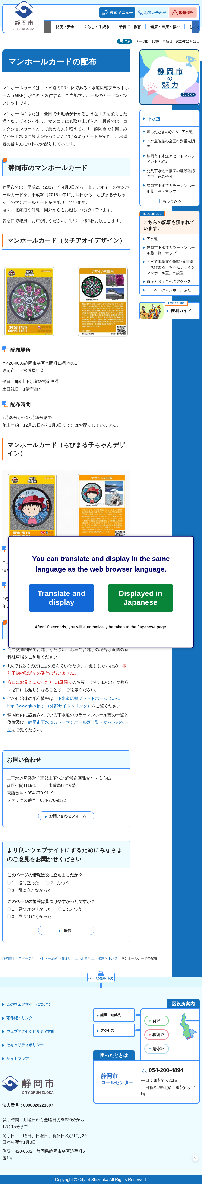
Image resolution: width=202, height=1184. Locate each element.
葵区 (156, 1021)
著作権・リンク (19, 1018)
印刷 (127, 41)
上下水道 (97, 958)
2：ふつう (59, 883)
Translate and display (61, 597)
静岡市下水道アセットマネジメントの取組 (171, 159)
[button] (117, 12)
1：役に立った (25, 883)
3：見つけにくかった (32, 916)
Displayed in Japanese (140, 597)
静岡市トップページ (17, 958)
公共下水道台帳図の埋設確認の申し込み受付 (171, 174)
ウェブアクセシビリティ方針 (30, 1032)
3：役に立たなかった (32, 890)
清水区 (158, 1048)
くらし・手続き (46, 958)
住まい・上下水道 (75, 958)
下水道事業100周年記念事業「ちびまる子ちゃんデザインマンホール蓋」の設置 (171, 267)
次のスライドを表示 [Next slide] (195, 27)
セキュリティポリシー (25, 1045)
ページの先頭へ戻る (101, 977)
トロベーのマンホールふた (169, 290)
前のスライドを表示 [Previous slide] (47, 27)
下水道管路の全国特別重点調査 (171, 144)
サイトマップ (17, 1059)
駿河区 (158, 1035)
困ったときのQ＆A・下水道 (170, 132)
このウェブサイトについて (28, 1004)
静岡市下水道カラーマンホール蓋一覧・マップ (171, 189)
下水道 (154, 119)
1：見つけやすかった (32, 909)
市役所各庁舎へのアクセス (169, 282)
